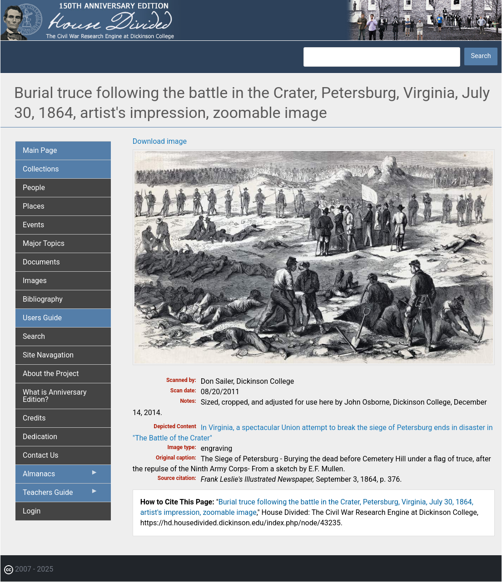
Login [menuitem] (31, 511)
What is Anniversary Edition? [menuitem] (55, 396)
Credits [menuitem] (34, 418)
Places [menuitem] (34, 206)
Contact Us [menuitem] (41, 455)
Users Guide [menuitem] (42, 317)
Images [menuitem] (35, 280)
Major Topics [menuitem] (44, 243)
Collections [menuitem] (41, 169)
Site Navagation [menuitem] (48, 355)
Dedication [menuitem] (40, 436)
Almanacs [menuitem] (60, 476)
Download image (160, 141)
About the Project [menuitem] (51, 373)
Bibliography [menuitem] (43, 299)
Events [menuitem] (33, 224)
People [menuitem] (34, 187)
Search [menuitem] (34, 336)
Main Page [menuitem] (40, 150)
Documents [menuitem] (41, 262)
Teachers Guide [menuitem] (60, 494)
